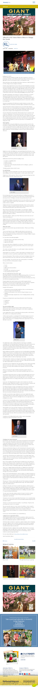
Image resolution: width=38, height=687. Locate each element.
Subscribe (19, 623)
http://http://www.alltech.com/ (21, 534)
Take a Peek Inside (19, 625)
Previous (5, 540)
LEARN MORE (5, 676)
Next (33, 540)
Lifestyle (16, 48)
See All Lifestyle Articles (19, 539)
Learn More (23, 659)
